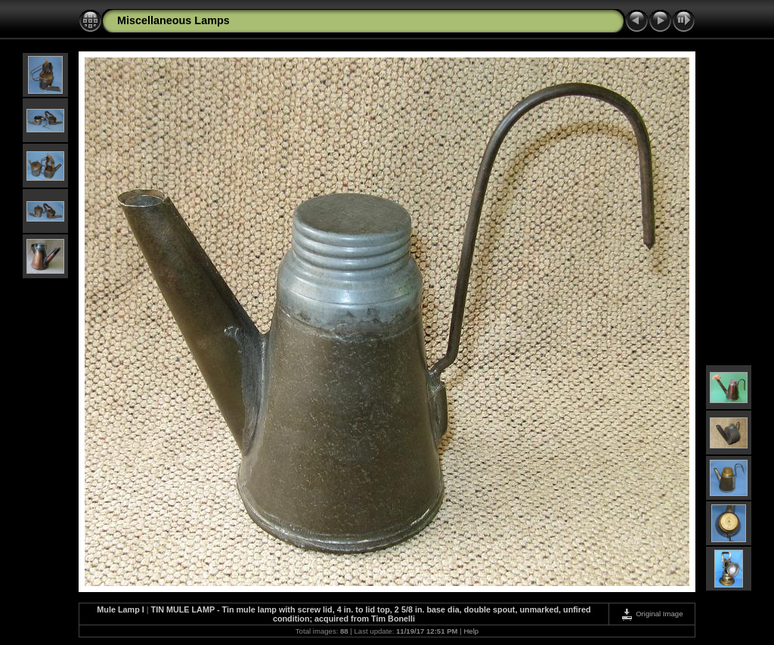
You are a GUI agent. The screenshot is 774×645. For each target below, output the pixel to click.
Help (470, 631)
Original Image (652, 613)
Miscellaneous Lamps (173, 20)
